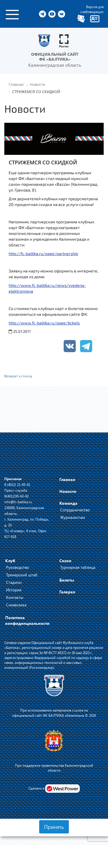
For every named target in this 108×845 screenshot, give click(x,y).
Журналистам (72, 517)
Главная (67, 479)
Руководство (17, 567)
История (13, 590)
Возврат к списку (18, 376)
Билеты (66, 580)
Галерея (67, 592)
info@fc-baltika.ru (18, 501)
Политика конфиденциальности (27, 620)
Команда (68, 503)
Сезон (65, 560)
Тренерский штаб (21, 574)
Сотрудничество (75, 509)
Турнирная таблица (77, 567)
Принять (54, 826)
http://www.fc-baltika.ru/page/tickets (44, 322)
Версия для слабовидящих (92, 9)
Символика (16, 605)
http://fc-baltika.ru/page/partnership (43, 253)
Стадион (14, 582)
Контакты (14, 597)
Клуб (10, 560)
